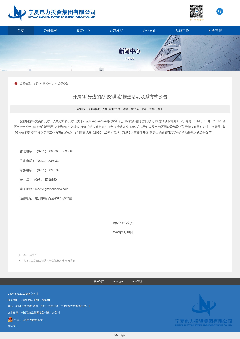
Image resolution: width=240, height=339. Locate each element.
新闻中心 (83, 31)
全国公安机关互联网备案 (25, 319)
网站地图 (118, 281)
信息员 (135, 109)
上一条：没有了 (27, 255)
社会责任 (215, 31)
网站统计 (13, 326)
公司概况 (50, 31)
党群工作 (182, 31)
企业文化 (149, 31)
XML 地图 (120, 335)
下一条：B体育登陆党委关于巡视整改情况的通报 (46, 260)
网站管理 (137, 281)
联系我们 (99, 281)
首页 (20, 31)
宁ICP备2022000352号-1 (75, 306)
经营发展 (116, 31)
